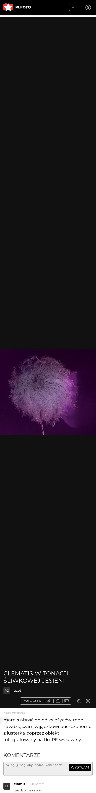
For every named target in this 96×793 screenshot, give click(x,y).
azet (17, 690)
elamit (19, 786)
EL (7, 788)
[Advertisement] (48, 64)
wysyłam (80, 767)
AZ (7, 690)
